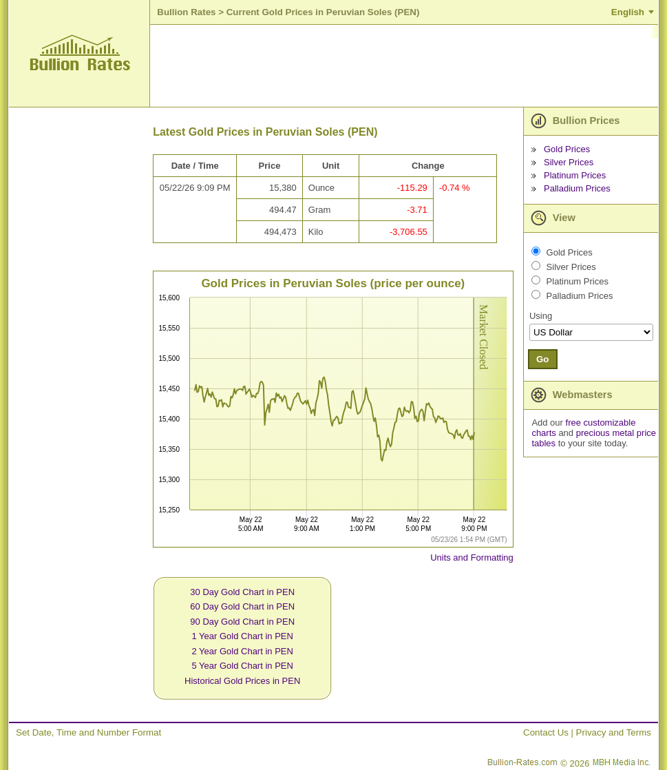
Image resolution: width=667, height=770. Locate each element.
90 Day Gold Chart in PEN (242, 621)
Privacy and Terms (613, 732)
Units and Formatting (472, 557)
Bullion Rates (186, 12)
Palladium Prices (577, 188)
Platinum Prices (575, 175)
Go (542, 359)
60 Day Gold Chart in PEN (242, 606)
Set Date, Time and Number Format (88, 732)
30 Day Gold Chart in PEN (242, 592)
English (627, 12)
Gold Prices (567, 149)
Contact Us (546, 732)
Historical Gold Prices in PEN (242, 681)
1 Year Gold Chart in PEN (242, 636)
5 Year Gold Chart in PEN (242, 665)
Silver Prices (568, 162)
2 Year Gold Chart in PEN (242, 651)
